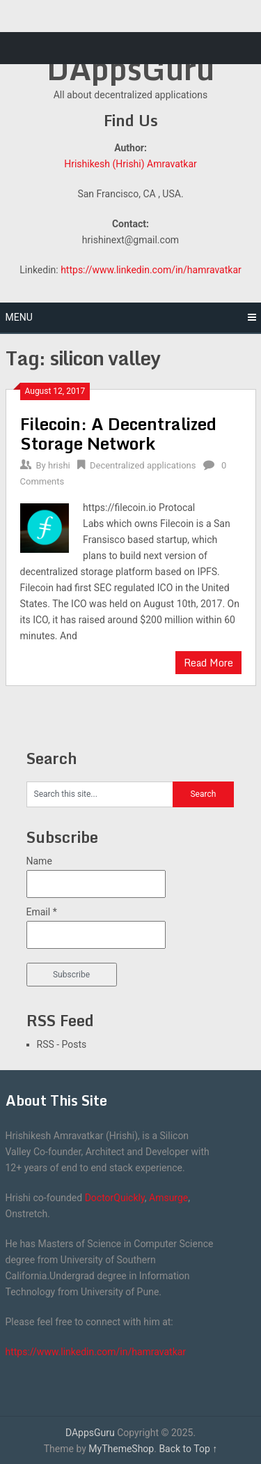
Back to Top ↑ (188, 1448)
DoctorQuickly (115, 1197)
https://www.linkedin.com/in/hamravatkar (151, 269)
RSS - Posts (62, 1044)
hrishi (59, 465)
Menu (19, 317)
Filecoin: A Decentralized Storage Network (118, 433)
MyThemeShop (121, 1448)
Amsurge (168, 1197)
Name (39, 861)
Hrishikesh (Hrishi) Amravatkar (130, 163)
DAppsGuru (130, 68)
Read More (208, 663)
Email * (41, 911)
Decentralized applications (143, 465)
